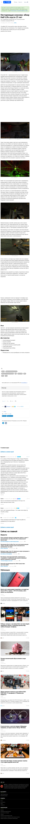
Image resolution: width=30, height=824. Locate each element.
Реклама (2, 814)
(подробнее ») (24, 382)
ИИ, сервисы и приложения (6, 554)
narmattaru (4, 740)
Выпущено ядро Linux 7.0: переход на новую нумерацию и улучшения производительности (15, 551)
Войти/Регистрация (4, 795)
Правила (2, 810)
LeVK (3, 638)
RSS (10, 413)
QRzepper (8, 406)
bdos (3, 671)
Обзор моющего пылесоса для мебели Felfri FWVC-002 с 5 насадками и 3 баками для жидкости (13, 693)
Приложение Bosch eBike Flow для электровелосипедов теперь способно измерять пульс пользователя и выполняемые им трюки (14, 546)
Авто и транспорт (4, 548)
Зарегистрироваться (4, 794)
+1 (3, 401)
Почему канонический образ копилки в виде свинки (13, 659)
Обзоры (15, 2)
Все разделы (3, 802)
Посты (2, 800)
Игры (15, 22)
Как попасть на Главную (5, 812)
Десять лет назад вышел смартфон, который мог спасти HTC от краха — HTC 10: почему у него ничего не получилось (15, 591)
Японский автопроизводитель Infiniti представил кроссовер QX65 (13, 564)
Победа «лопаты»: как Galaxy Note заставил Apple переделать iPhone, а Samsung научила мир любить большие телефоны (15, 625)
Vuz (1, 517)
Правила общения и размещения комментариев (9, 818)
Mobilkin (3, 603)
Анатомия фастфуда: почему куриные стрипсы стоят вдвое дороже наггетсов (14, 761)
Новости (20, 2)
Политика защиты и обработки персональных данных (10, 817)
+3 (27, 456)
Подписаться (10, 415)
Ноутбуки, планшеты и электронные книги (10, 541)
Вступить (4, 415)
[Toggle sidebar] (1, 2)
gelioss (3, 705)
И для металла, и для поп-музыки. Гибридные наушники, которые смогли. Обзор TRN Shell (13, 726)
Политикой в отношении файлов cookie (19, 10)
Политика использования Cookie (6, 815)
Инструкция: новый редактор (6, 811)
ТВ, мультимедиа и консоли (6, 560)
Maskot (2, 508)
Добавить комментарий (7, 451)
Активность (3, 804)
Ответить (2, 494)
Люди (2, 803)
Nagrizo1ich (3, 456)
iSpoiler (2, 498)
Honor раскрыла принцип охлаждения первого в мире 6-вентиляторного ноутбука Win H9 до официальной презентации (15, 539)
